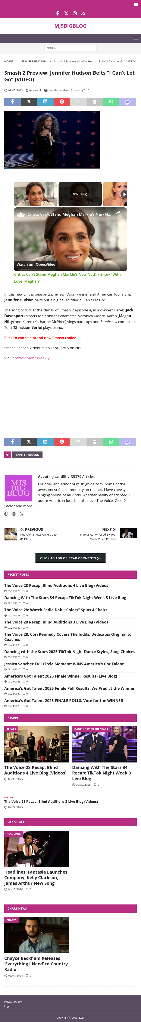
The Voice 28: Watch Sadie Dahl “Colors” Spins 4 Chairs (55, 609)
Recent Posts (18, 574)
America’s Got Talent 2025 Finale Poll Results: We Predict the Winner (69, 688)
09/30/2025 (14, 591)
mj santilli (35, 90)
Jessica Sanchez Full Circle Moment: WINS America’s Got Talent (64, 663)
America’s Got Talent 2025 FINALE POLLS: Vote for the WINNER (63, 700)
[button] (135, 4)
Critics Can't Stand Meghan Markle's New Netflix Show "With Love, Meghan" (69, 214)
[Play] (124, 194)
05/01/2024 (15, 975)
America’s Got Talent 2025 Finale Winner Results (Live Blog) (60, 676)
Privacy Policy (13, 1002)
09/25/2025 (14, 669)
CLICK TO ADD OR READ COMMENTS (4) (70, 558)
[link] (21, 214)
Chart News (17, 908)
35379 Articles (83, 476)
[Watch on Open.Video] (36, 265)
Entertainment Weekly (29, 357)
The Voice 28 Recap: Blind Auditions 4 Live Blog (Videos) (57, 585)
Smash (75, 90)
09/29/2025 (14, 627)
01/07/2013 (15, 90)
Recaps (13, 718)
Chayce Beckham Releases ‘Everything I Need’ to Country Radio (36, 963)
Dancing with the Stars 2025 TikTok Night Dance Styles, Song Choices (69, 651)
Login (7, 1006)
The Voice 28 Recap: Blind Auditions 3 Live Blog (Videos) (57, 622)
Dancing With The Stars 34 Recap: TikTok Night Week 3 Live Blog (65, 597)
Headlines (15, 822)
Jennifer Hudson (59, 90)
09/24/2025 (14, 681)
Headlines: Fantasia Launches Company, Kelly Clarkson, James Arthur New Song (35, 877)
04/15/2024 (15, 889)
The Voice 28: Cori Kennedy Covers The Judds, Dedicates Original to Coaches (68, 637)
